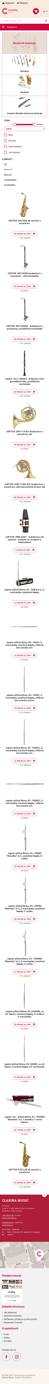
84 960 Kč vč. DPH (22, 497)
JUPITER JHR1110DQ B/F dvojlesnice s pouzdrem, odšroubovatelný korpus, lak (24, 485)
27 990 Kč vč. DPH (22, 1077)
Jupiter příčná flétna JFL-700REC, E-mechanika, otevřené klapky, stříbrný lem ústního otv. (24, 750)
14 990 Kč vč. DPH (22, 761)
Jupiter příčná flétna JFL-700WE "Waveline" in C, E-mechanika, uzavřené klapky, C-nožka (24, 909)
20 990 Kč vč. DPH (22, 919)
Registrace (10, 3)
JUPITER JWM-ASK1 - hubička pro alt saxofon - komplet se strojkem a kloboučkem (24, 540)
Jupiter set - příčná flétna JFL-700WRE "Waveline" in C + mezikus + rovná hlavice (24, 1119)
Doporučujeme (15, 146)
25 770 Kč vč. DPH (22, 1130)
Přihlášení (23, 3)
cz (44, 11)
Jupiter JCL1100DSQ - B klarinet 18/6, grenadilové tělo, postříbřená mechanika (24, 381)
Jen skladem (14, 152)
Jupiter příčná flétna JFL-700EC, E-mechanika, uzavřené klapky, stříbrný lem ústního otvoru (24, 698)
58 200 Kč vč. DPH (22, 339)
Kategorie (12, 27)
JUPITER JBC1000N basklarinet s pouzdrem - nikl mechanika (24, 274)
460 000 (39, 124)
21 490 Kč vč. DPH (22, 972)
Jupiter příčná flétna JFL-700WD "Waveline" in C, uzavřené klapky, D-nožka (24, 856)
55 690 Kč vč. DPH (22, 286)
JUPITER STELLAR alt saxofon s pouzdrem (24, 1171)
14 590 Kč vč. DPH (22, 603)
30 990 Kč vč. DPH (22, 392)
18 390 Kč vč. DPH (22, 866)
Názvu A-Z (8, 169)
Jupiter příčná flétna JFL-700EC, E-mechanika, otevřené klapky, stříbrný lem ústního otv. (25, 645)
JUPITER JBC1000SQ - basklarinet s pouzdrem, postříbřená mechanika (24, 327)
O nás (6, 1334)
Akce (10, 135)
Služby (7, 1337)
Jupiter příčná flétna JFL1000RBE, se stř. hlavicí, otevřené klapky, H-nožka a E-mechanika (24, 1014)
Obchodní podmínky (13, 1316)
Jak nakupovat (10, 1312)
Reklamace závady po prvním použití (20, 1319)
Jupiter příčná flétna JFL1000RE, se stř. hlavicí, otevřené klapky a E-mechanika (24, 1065)
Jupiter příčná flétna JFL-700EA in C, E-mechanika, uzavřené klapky (24, 591)
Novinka (12, 140)
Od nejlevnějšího (10, 180)
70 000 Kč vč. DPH (22, 444)
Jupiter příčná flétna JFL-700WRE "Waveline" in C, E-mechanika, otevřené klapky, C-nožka (24, 961)
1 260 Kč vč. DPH (22, 550)
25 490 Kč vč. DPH (22, 1183)
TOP (5, 164)
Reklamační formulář (13, 1322)
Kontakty (8, 1341)
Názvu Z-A (8, 175)
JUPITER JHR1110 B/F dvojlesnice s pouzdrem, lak (24, 432)
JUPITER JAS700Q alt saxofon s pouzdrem (24, 222)
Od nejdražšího (9, 185)
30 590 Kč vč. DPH (22, 234)
